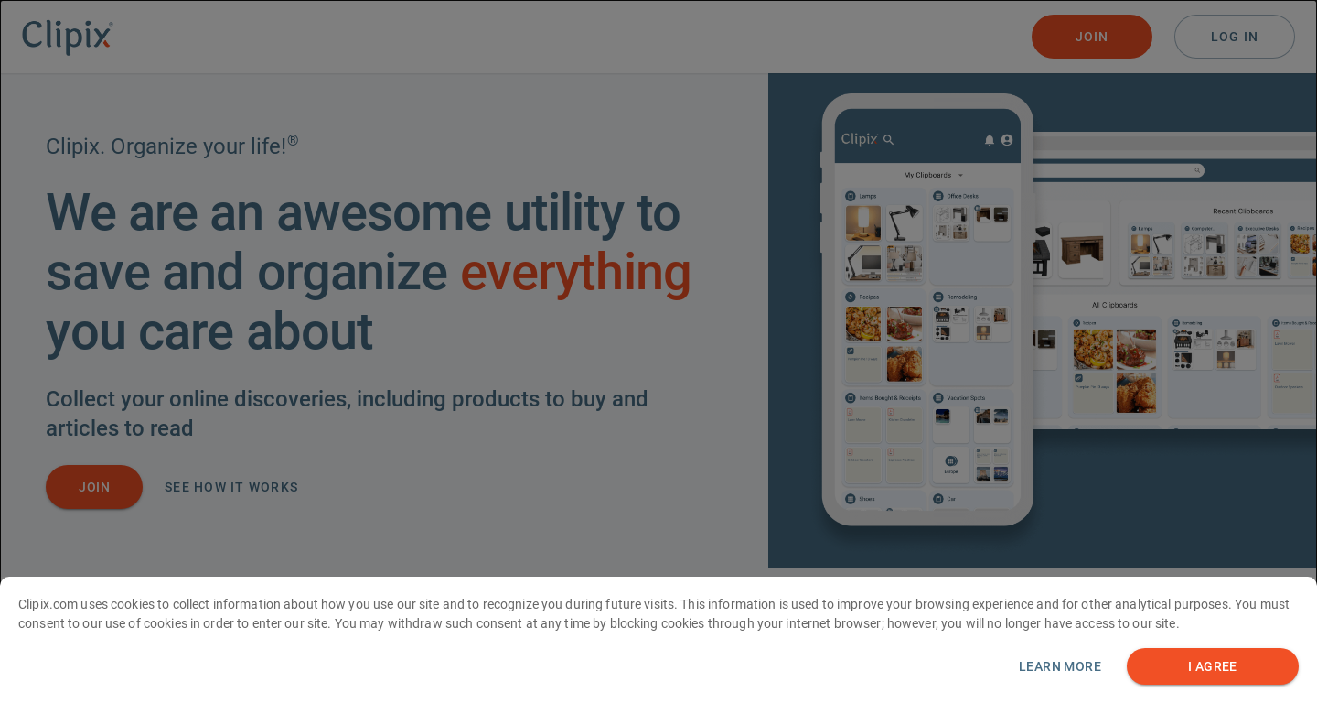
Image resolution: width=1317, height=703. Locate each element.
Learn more (1060, 666)
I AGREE (1213, 667)
